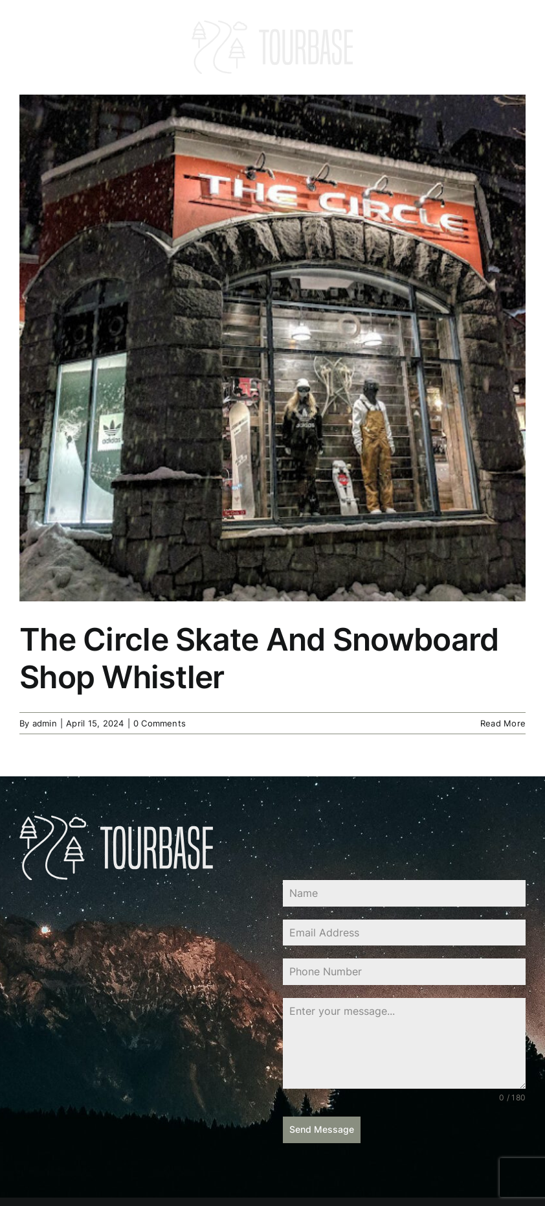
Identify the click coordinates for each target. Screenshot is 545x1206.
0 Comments (159, 723)
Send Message (321, 1129)
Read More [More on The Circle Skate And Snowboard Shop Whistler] (503, 723)
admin (44, 723)
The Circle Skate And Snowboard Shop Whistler (258, 658)
